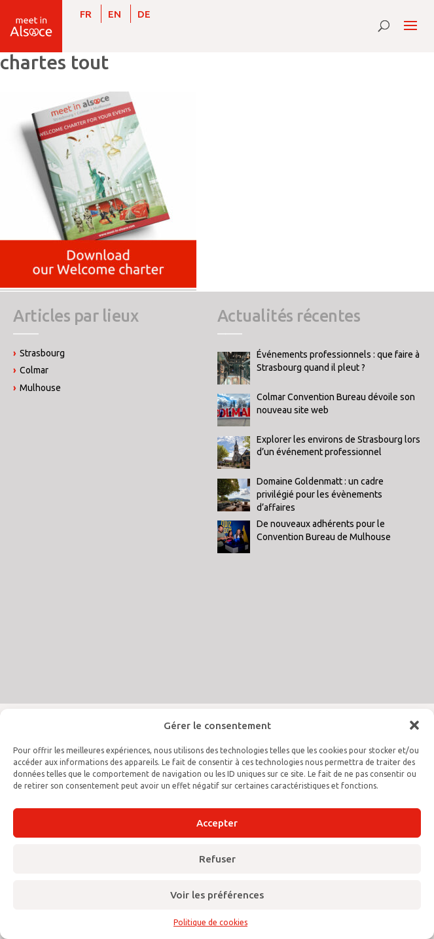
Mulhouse (40, 388)
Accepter (217, 822)
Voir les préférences (217, 894)
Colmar (34, 370)
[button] (414, 725)
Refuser (217, 858)
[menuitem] (85, 14)
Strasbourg (42, 353)
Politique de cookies (210, 922)
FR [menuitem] (86, 14)
